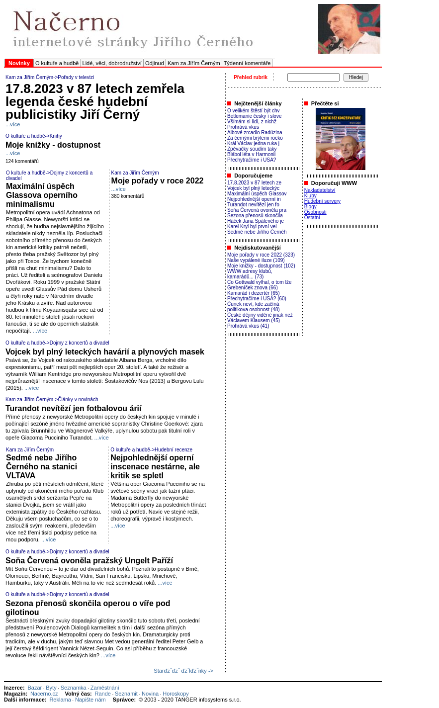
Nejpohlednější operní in (254, 199)
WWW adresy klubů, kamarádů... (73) (249, 273)
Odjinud (154, 63)
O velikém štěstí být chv (253, 110)
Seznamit (126, 694)
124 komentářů (22, 161)
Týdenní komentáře (247, 63)
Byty (51, 688)
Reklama (60, 700)
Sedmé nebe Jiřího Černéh (257, 232)
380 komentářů (128, 196)
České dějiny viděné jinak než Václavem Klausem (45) (260, 317)
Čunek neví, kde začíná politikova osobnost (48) (253, 306)
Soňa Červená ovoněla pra (256, 210)
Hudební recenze (173, 449)
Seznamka (74, 688)
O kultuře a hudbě (57, 63)
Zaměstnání (104, 688)
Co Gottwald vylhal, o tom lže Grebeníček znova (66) (259, 284)
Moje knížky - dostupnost (52, 145)
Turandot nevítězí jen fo (253, 204)
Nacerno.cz (44, 694)
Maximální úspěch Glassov (257, 193)
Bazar (34, 688)
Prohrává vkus (243, 127)
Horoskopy (176, 694)
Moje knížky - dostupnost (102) (261, 265)
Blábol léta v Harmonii (251, 154)
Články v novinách (78, 399)
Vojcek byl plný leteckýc (253, 188)
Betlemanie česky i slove (254, 116)
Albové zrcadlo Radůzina (254, 132)
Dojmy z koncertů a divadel (79, 343)
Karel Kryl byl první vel (251, 226)
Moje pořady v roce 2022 (157, 181)
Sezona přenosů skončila (255, 215)
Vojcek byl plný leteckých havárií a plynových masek (104, 352)
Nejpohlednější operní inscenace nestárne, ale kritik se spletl (155, 466)
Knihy (56, 136)
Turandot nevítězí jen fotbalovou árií (73, 408)
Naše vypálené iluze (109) (256, 260)
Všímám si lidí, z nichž (251, 121)
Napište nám (90, 700)
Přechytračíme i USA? (251, 160)
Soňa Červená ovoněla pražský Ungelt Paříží (89, 560)
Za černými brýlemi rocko (255, 138)
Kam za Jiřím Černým (194, 63)
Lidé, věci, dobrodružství (112, 63)
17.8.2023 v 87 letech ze (254, 182)
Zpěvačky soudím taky (251, 149)
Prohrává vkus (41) (248, 326)
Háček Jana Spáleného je (255, 221)
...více (12, 124)
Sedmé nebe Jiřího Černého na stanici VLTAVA (41, 466)
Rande (103, 694)
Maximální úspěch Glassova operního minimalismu (42, 195)
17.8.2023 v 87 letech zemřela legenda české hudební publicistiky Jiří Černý (94, 101)
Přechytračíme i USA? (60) (256, 298)
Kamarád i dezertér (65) (253, 293)
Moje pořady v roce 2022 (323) (261, 255)
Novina (150, 694)
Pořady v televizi (76, 77)
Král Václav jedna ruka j (253, 143)
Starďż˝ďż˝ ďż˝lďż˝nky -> (183, 671)
